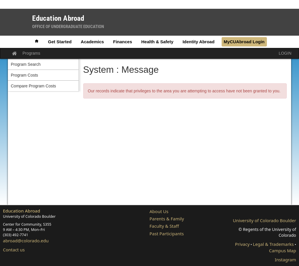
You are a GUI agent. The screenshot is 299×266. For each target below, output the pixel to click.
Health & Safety (157, 41)
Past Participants (167, 233)
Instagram (285, 259)
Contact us (14, 250)
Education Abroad (21, 211)
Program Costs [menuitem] (24, 75)
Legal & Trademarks (273, 244)
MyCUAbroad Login (244, 41)
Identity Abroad (198, 41)
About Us (159, 211)
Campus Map (282, 250)
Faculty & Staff (164, 226)
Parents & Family (167, 219)
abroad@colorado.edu (26, 240)
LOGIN (285, 53)
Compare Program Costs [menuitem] (33, 86)
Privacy (242, 244)
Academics (92, 41)
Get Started (60, 41)
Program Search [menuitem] (26, 64)
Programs (31, 53)
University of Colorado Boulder (264, 220)
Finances (122, 41)
